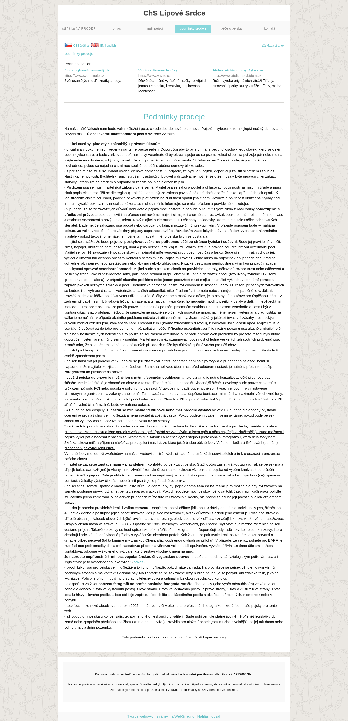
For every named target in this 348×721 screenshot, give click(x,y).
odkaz (138, 562)
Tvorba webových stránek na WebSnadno (160, 716)
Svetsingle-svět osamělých (100, 73)
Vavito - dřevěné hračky (174, 73)
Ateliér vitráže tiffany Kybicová (248, 73)
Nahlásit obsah (209, 716)
